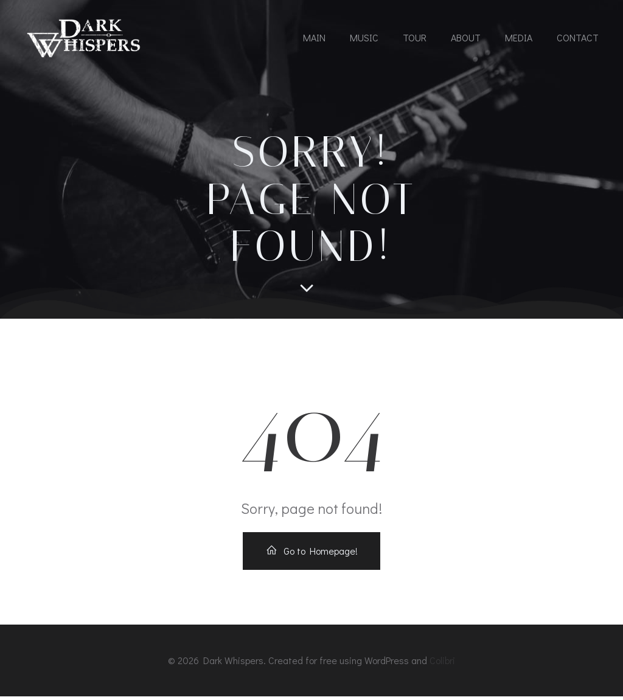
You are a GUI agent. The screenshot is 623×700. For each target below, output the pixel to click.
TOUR (414, 38)
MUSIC (364, 38)
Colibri (442, 664)
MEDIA (518, 38)
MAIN (314, 38)
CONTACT (578, 38)
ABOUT (466, 38)
